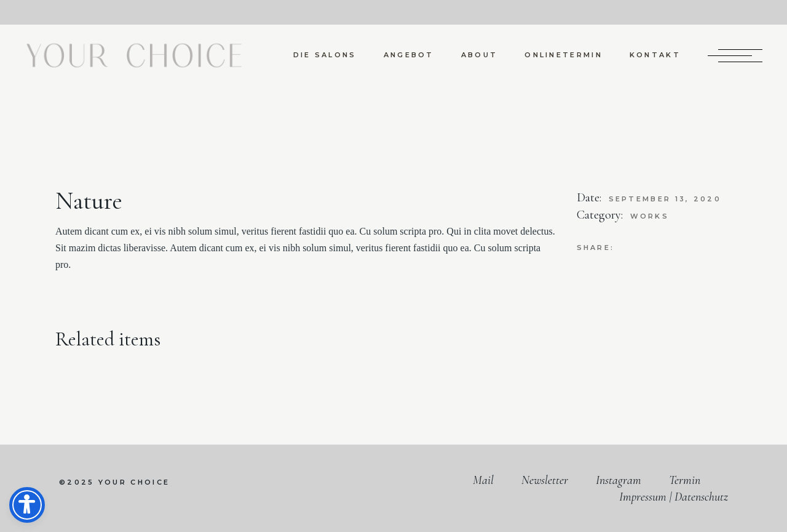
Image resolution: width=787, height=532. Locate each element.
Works (650, 216)
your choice (134, 482)
